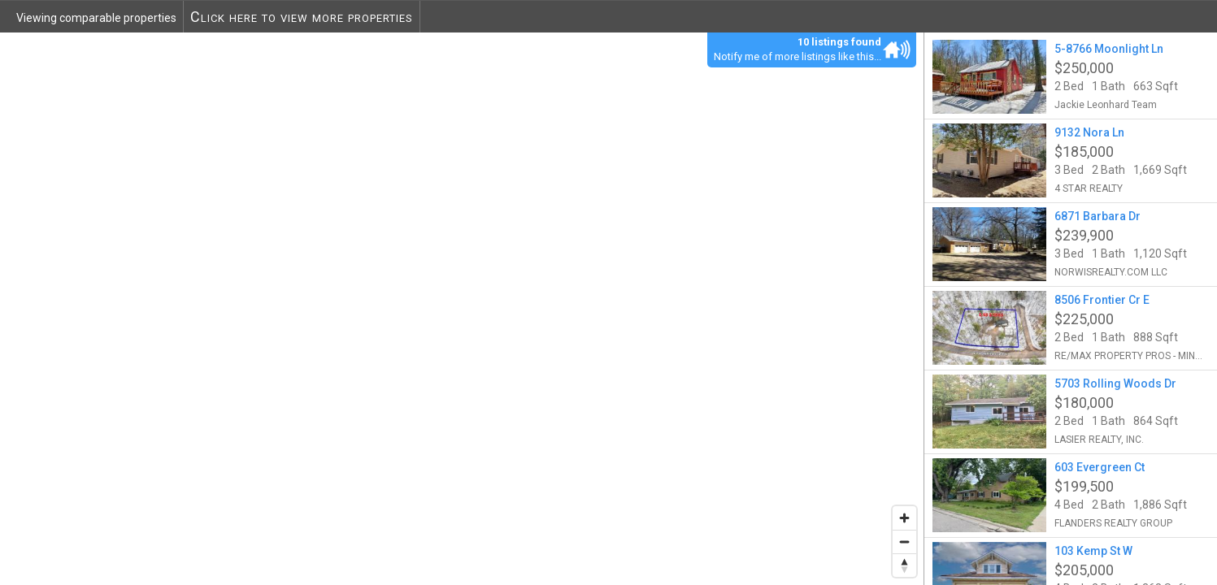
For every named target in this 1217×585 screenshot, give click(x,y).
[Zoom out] (904, 541)
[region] (462, 308)
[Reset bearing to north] (904, 565)
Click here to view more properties (301, 16)
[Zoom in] (904, 518)
